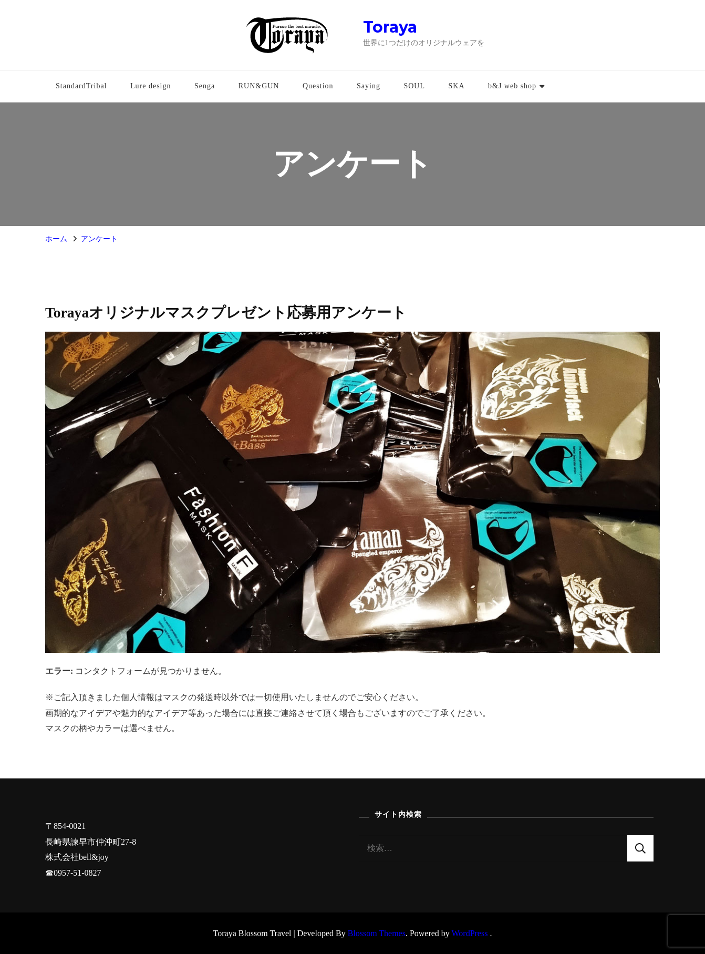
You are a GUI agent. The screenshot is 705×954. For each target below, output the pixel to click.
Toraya (390, 27)
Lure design (150, 86)
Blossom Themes (377, 933)
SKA (456, 86)
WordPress (470, 933)
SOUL (414, 86)
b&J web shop (512, 86)
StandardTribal (81, 86)
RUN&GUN (259, 86)
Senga (204, 86)
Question (318, 86)
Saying (368, 86)
